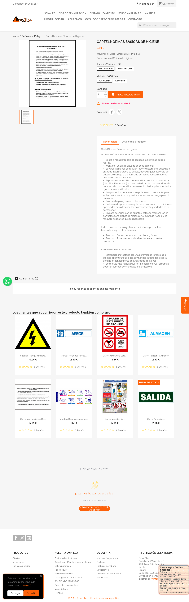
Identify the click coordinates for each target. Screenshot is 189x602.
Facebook (16, 538)
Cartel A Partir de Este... (115, 355)
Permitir (31, 593)
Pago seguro (61, 569)
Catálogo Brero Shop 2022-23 (105, 19)
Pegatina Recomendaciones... (74, 419)
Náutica (150, 13)
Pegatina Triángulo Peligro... (33, 355)
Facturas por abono (107, 566)
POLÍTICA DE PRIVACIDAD (67, 581)
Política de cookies (64, 573)
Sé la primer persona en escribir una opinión (94, 508)
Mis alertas (102, 577)
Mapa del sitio (61, 589)
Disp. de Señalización (72, 13)
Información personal (107, 558)
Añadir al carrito (125, 94)
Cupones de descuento (109, 573)
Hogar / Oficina (54, 19)
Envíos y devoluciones (66, 558)
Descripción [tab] (110, 141)
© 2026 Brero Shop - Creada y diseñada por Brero (94, 598)
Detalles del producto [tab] (134, 141)
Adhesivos (75, 19)
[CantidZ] (100, 94)
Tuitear (119, 112)
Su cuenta (103, 552)
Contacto (135, 19)
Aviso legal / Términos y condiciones (73, 562)
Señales (49, 13)
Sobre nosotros (63, 566)
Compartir (112, 112)
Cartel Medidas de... (115, 419)
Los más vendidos (21, 566)
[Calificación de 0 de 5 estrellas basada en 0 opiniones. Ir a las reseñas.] (113, 125)
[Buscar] (156, 25)
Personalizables (129, 13)
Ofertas (16, 558)
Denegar (15, 593)
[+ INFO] (26, 585)
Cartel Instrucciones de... (33, 419)
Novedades (18, 562)
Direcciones (103, 569)
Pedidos (101, 562)
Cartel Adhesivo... (156, 419)
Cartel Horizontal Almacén (156, 355)
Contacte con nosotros (67, 585)
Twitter (22, 538)
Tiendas (59, 592)
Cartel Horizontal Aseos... (74, 355)
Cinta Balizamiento (102, 13)
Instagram (29, 538)
